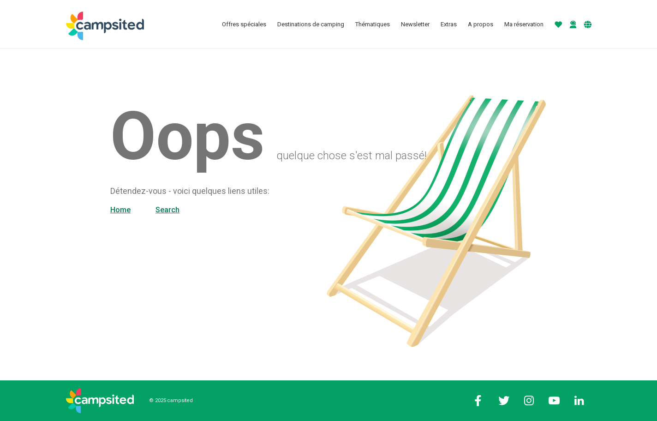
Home (120, 209)
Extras (449, 24)
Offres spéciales (244, 24)
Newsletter (415, 24)
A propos (480, 24)
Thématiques (372, 24)
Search (167, 209)
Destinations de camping (310, 24)
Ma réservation (524, 24)
